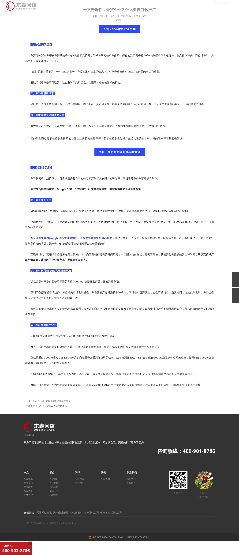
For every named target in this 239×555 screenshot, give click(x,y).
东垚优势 (28, 490)
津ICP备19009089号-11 (138, 537)
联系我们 (131, 478)
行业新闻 (79, 482)
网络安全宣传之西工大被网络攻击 (50, 405)
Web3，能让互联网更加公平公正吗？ (52, 401)
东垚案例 (105, 478)
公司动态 (79, 478)
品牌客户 (28, 494)
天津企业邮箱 (60, 512)
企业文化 (28, 482)
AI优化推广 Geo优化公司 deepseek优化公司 (96, 512)
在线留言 (131, 482)
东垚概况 (28, 478)
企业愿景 (28, 486)
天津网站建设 (44, 512)
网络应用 (53, 486)
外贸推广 (53, 478)
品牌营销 (53, 494)
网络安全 (53, 490)
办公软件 (53, 482)
